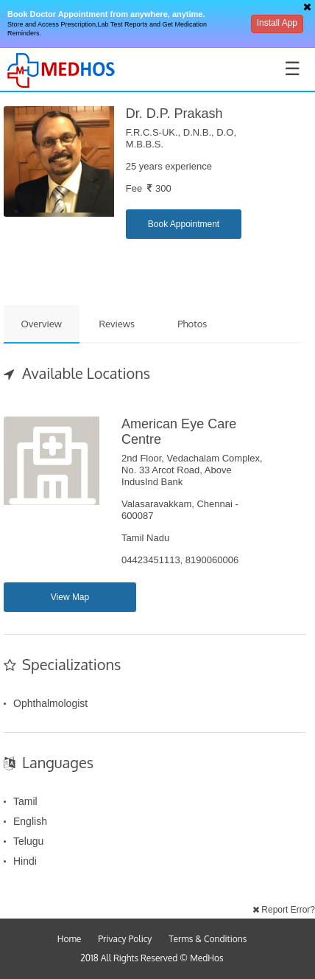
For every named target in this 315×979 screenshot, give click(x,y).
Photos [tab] (192, 324)
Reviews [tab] (117, 324)
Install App (277, 23)
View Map (70, 597)
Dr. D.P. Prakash (174, 113)
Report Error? (283, 910)
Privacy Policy (125, 938)
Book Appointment (183, 224)
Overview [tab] (41, 324)
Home (69, 938)
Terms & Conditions (208, 938)
